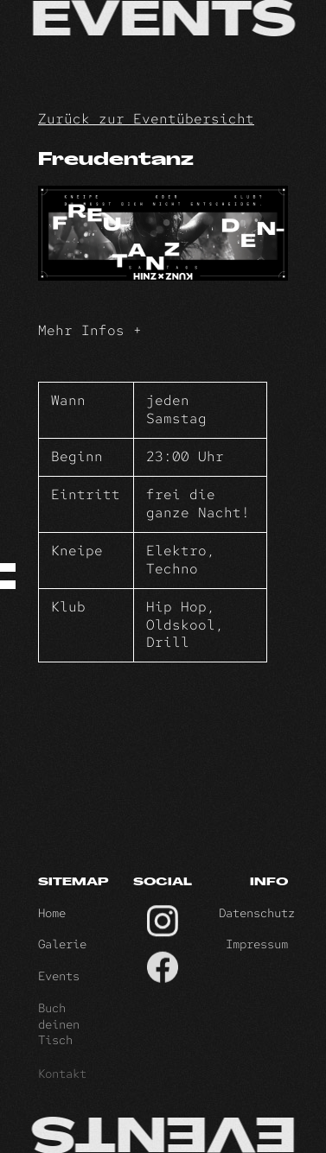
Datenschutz (257, 922)
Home (52, 922)
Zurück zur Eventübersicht (146, 119)
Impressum (257, 957)
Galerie (62, 957)
